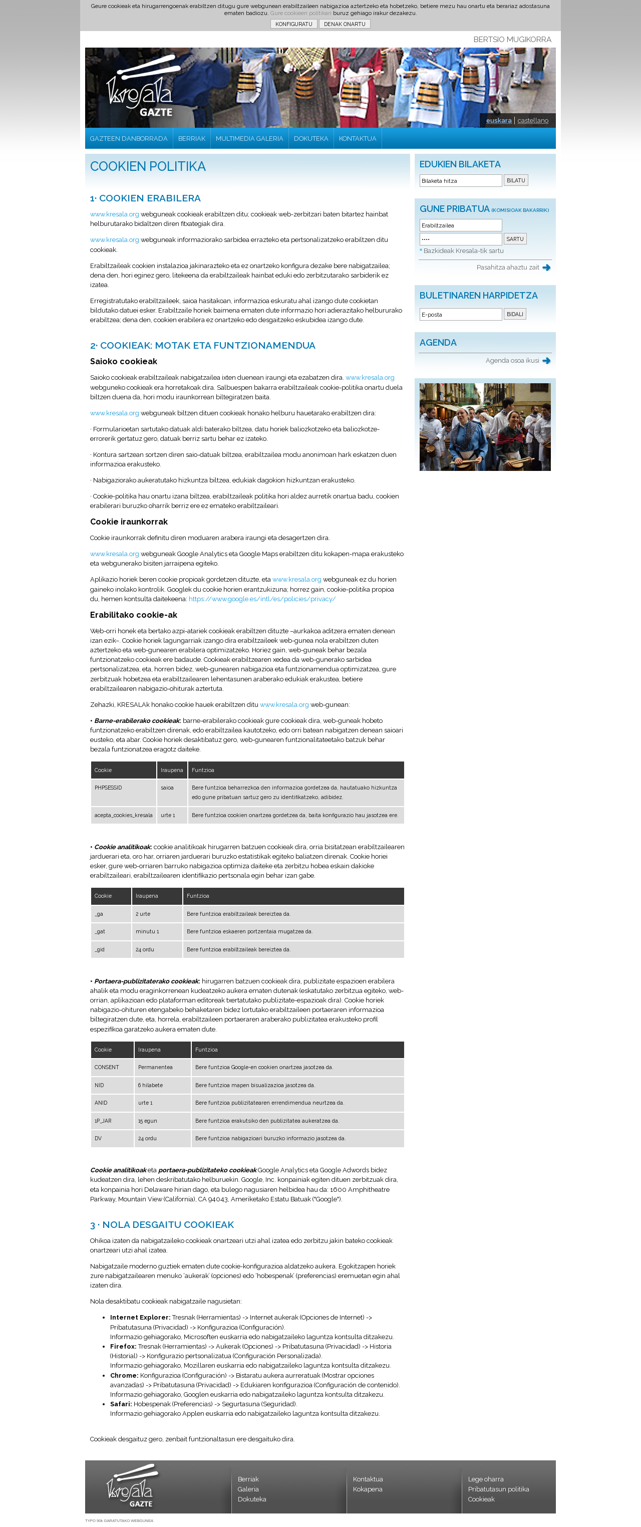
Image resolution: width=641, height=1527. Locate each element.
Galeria (248, 1489)
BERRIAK (191, 138)
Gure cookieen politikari (301, 13)
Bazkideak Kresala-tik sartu (464, 250)
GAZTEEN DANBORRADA (129, 138)
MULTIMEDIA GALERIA (249, 138)
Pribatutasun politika (498, 1489)
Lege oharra (486, 1479)
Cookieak (481, 1499)
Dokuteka (252, 1499)
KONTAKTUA (358, 138)
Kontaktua (368, 1479)
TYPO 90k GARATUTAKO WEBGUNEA (119, 1520)
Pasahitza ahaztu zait (508, 267)
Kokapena (368, 1489)
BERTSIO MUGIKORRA (512, 39)
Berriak (248, 1479)
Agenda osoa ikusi (512, 360)
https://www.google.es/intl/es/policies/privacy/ (262, 599)
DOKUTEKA (311, 138)
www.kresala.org (114, 214)
